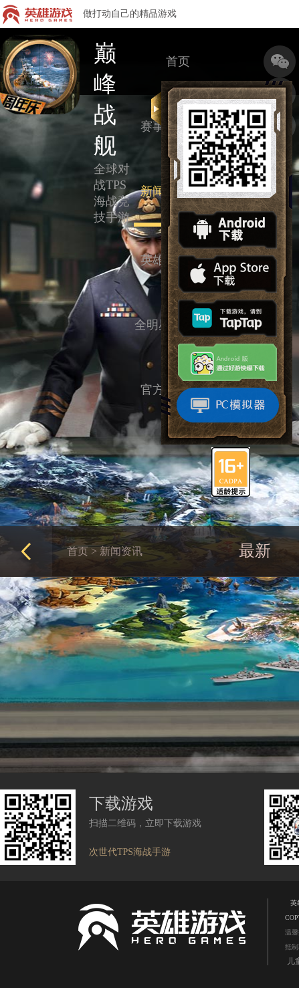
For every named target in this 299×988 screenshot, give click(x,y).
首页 (178, 61)
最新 (255, 551)
